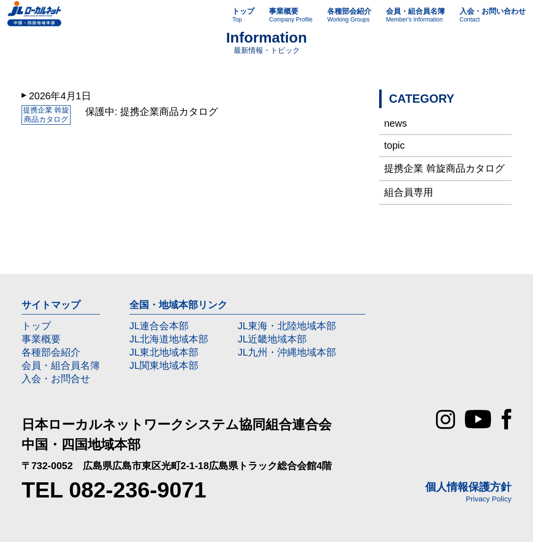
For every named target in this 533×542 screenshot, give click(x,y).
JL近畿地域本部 (272, 339)
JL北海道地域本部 (168, 339)
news (395, 123)
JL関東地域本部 (163, 365)
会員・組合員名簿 (61, 365)
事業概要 (41, 339)
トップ (36, 325)
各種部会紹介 (51, 352)
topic (394, 145)
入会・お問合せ (56, 378)
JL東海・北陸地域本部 (287, 325)
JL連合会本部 (159, 325)
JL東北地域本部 (163, 352)
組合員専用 (408, 192)
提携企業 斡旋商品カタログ (444, 168)
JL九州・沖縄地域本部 (287, 352)
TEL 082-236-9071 (114, 489)
